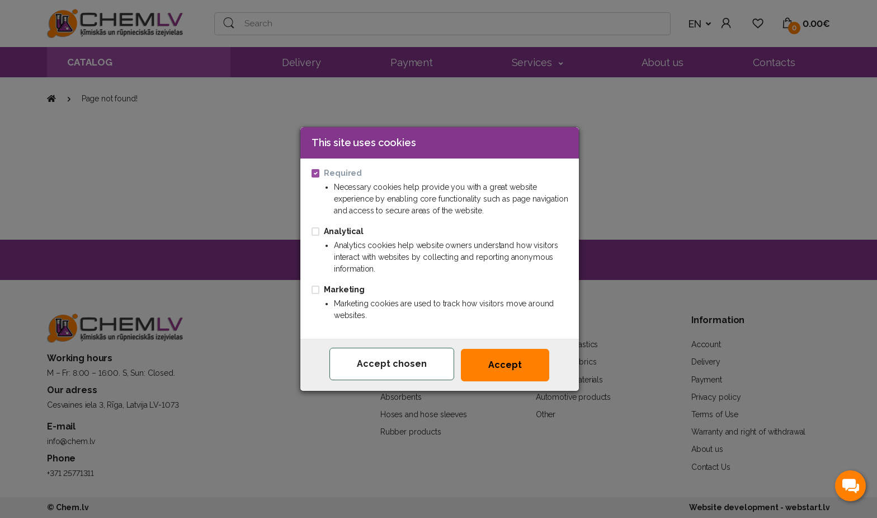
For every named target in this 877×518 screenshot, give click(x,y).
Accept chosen (392, 363)
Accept (505, 365)
